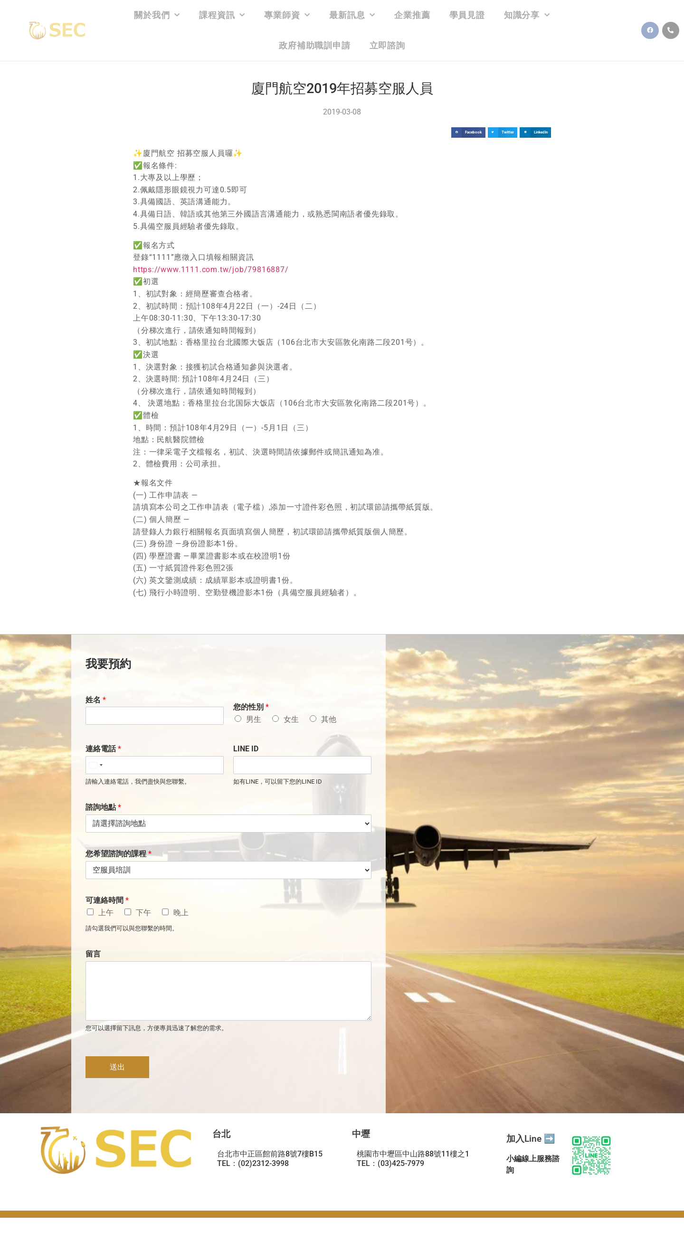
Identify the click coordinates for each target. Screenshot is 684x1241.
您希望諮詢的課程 (119, 853)
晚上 (181, 912)
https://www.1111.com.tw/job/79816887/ (211, 269)
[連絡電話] (155, 765)
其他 (328, 719)
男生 (253, 719)
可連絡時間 (107, 900)
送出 (117, 1066)
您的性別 (251, 706)
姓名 (96, 699)
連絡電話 (103, 748)
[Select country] (95, 765)
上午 (106, 912)
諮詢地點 (103, 807)
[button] (468, 132)
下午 (143, 912)
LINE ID (245, 748)
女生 (291, 719)
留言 (93, 953)
